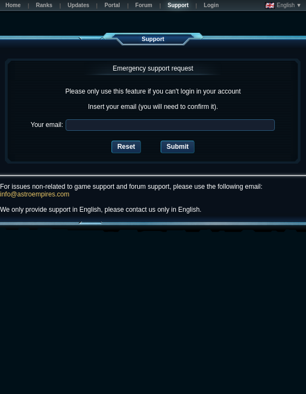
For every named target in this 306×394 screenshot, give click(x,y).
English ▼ (283, 5)
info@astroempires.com (34, 194)
